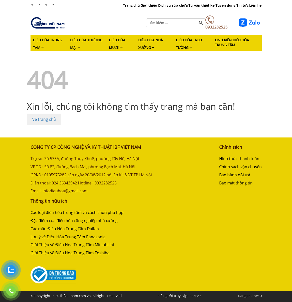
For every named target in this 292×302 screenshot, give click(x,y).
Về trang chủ (44, 119)
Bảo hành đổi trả (234, 175)
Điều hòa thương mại (86, 44)
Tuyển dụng (225, 5)
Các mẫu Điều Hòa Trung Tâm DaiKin (65, 228)
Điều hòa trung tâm (47, 44)
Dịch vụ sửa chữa (173, 5)
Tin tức (242, 5)
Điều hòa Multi (117, 44)
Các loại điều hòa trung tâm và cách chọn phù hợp (77, 212)
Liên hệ (255, 5)
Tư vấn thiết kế (201, 5)
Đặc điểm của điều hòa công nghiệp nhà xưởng (74, 220)
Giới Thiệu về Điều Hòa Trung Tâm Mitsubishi (72, 244)
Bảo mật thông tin (236, 183)
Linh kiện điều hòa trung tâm (232, 42)
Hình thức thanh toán (239, 158)
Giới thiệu (148, 5)
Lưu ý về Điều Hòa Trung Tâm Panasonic (68, 237)
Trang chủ (131, 5)
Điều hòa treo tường (189, 44)
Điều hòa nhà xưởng (150, 44)
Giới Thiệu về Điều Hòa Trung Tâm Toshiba (70, 253)
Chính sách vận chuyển (240, 166)
